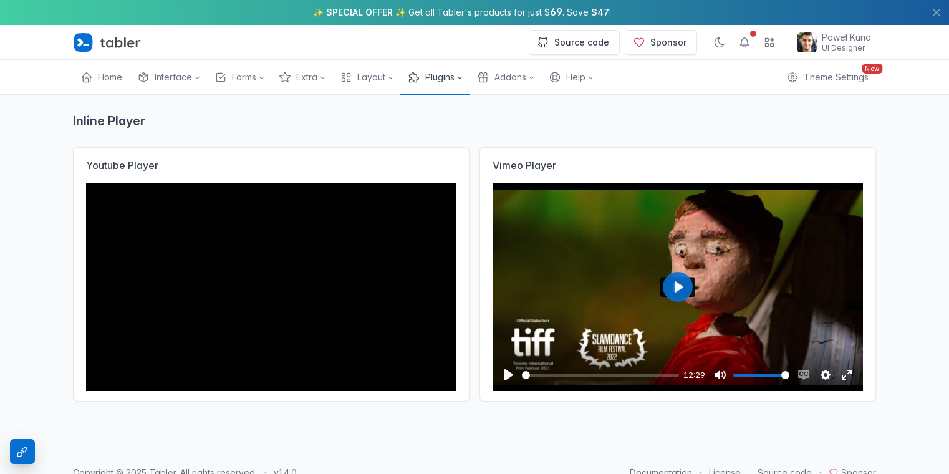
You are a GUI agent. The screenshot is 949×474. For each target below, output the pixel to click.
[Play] (509, 375)
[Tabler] (107, 42)
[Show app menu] (769, 42)
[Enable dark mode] (719, 42)
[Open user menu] (834, 42)
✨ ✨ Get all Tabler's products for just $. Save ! (462, 12)
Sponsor (659, 42)
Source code (573, 42)
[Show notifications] (744, 42)
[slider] (600, 375)
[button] (168, 77)
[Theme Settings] (22, 451)
